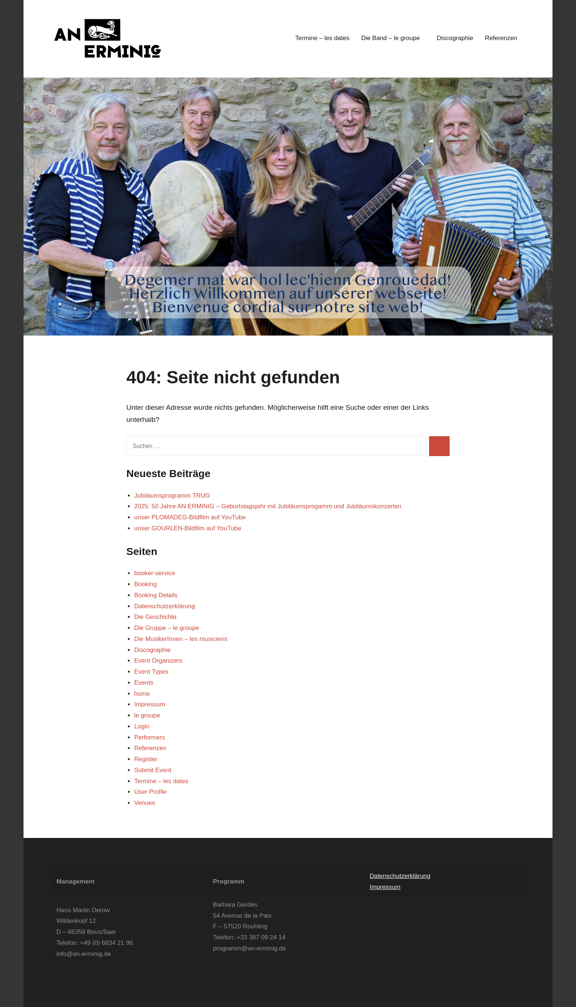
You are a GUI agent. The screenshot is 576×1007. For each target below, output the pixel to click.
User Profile (150, 791)
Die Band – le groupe (393, 38)
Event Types (151, 671)
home (142, 693)
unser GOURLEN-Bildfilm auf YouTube (187, 528)
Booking (145, 584)
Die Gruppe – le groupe (166, 627)
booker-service (154, 573)
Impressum (149, 704)
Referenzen (501, 38)
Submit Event (152, 770)
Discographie (455, 38)
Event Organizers (158, 660)
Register (145, 759)
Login (142, 726)
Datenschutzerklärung (164, 606)
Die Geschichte (155, 616)
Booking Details (155, 595)
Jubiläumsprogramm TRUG (172, 495)
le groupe (147, 715)
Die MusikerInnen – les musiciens (180, 638)
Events (143, 682)
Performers (149, 737)
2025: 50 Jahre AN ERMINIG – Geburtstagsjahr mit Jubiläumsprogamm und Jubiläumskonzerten (268, 506)
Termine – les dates (322, 38)
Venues (144, 802)
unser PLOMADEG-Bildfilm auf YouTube (190, 517)
